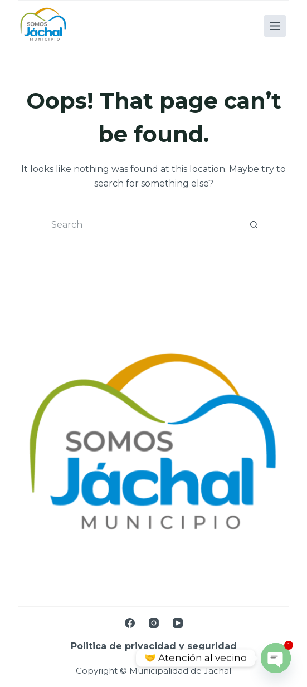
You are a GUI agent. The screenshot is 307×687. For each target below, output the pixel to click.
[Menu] (275, 26)
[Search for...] (142, 225)
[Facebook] (130, 623)
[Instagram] (154, 623)
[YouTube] (178, 623)
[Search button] (254, 225)
